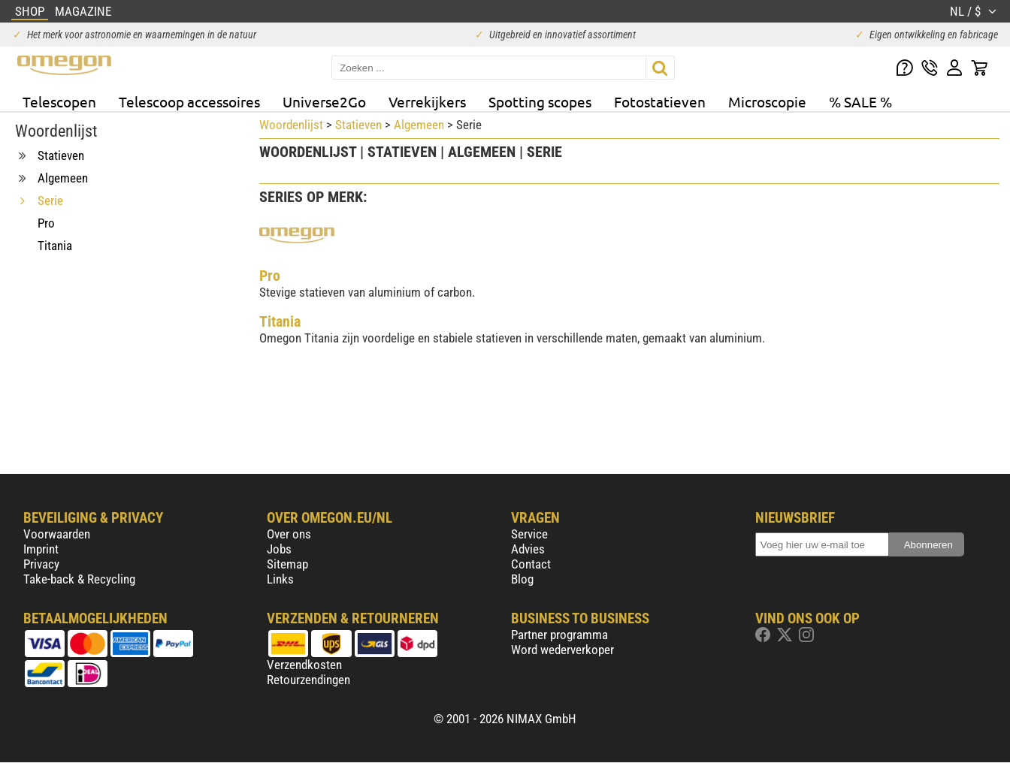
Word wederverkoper (562, 649)
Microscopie (767, 101)
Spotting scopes (539, 101)
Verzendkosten (304, 664)
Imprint (41, 548)
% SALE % (860, 101)
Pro (269, 276)
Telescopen (59, 101)
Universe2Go (324, 101)
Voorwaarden (56, 533)
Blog (522, 579)
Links (280, 579)
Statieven (358, 124)
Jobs (279, 548)
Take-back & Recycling (79, 579)
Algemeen (419, 124)
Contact (531, 563)
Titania (280, 321)
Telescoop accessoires (189, 101)
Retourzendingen (308, 679)
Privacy (41, 563)
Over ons (289, 533)
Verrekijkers (427, 101)
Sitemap (287, 563)
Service (529, 533)
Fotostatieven (660, 101)
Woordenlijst (291, 124)
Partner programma (559, 634)
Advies (528, 548)
